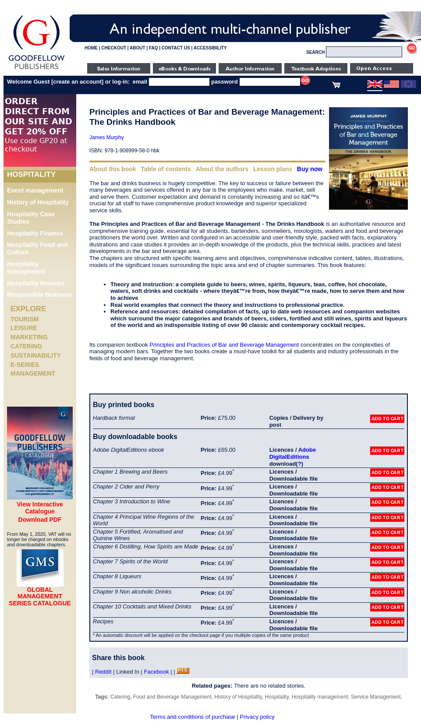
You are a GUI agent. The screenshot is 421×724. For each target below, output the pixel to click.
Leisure (24, 327)
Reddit (103, 671)
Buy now (309, 168)
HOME (91, 48)
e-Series (25, 364)
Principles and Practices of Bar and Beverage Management (224, 344)
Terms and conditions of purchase (192, 716)
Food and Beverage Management (172, 697)
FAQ (153, 48)
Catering (26, 346)
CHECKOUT (113, 48)
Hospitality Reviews (36, 283)
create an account (77, 81)
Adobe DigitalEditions (292, 453)
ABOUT (137, 48)
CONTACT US (176, 48)
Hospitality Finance (35, 233)
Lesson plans (272, 168)
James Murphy (106, 137)
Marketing (29, 337)
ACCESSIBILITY (210, 48)
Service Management (375, 697)
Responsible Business (39, 294)
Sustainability (36, 355)
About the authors (222, 168)
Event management (35, 190)
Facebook (156, 671)
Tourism (25, 319)
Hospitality (277, 697)
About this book (112, 168)
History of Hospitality (38, 202)
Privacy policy (257, 716)
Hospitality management (26, 267)
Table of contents (166, 168)
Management (33, 373)
